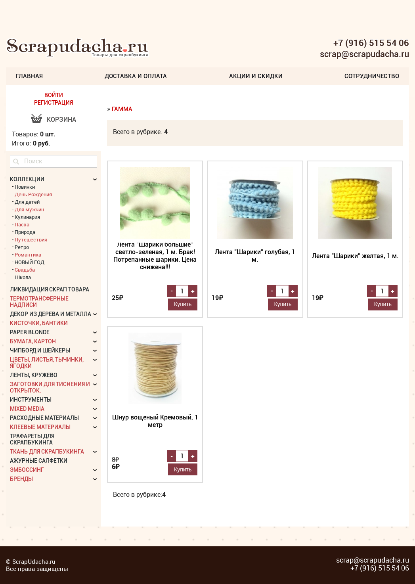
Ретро (22, 247)
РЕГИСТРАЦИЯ (53, 103)
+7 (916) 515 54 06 (371, 43)
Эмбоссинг (27, 470)
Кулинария (27, 216)
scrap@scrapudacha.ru (364, 54)
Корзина (61, 119)
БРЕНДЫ (21, 479)
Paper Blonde (30, 332)
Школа (23, 277)
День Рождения (33, 194)
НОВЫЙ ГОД (29, 262)
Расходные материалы (44, 418)
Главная (29, 76)
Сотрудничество (371, 76)
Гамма (122, 109)
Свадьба (25, 269)
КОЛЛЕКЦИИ (27, 179)
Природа (25, 232)
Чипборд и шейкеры (40, 350)
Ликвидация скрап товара (49, 289)
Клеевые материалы (40, 427)
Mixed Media (27, 409)
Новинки (25, 186)
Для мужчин (29, 209)
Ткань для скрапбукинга (47, 451)
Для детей (27, 201)
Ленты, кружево (33, 375)
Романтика (28, 254)
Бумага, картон (33, 341)
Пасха (22, 224)
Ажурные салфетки (38, 461)
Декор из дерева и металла (50, 314)
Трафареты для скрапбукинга (32, 439)
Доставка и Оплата (136, 76)
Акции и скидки (256, 76)
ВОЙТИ (53, 95)
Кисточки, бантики (39, 323)
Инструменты (31, 399)
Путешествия (31, 239)
